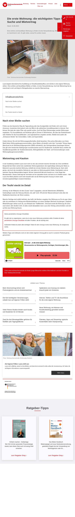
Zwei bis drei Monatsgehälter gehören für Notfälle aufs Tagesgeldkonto (17, 321)
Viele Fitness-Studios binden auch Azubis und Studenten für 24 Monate (17, 311)
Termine (32, 3)
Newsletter (69, 36)
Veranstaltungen (42, 3)
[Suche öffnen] (60, 5)
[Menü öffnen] (67, 5)
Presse (50, 3)
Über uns (40, 6)
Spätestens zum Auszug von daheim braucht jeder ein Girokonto (52, 289)
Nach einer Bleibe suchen (13, 101)
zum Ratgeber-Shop (18, 455)
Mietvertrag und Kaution (13, 107)
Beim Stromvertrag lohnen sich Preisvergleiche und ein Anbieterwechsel (17, 289)
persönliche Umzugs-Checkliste (14, 220)
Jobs (55, 3)
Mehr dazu (60, 373)
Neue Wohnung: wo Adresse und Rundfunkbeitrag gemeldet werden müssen (51, 310)
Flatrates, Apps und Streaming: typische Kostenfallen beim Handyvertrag (53, 321)
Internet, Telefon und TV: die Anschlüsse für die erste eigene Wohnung (53, 299)
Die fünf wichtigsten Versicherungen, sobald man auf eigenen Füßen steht (16, 299)
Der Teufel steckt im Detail (13, 112)
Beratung (26, 3)
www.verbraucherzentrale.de (17, 270)
